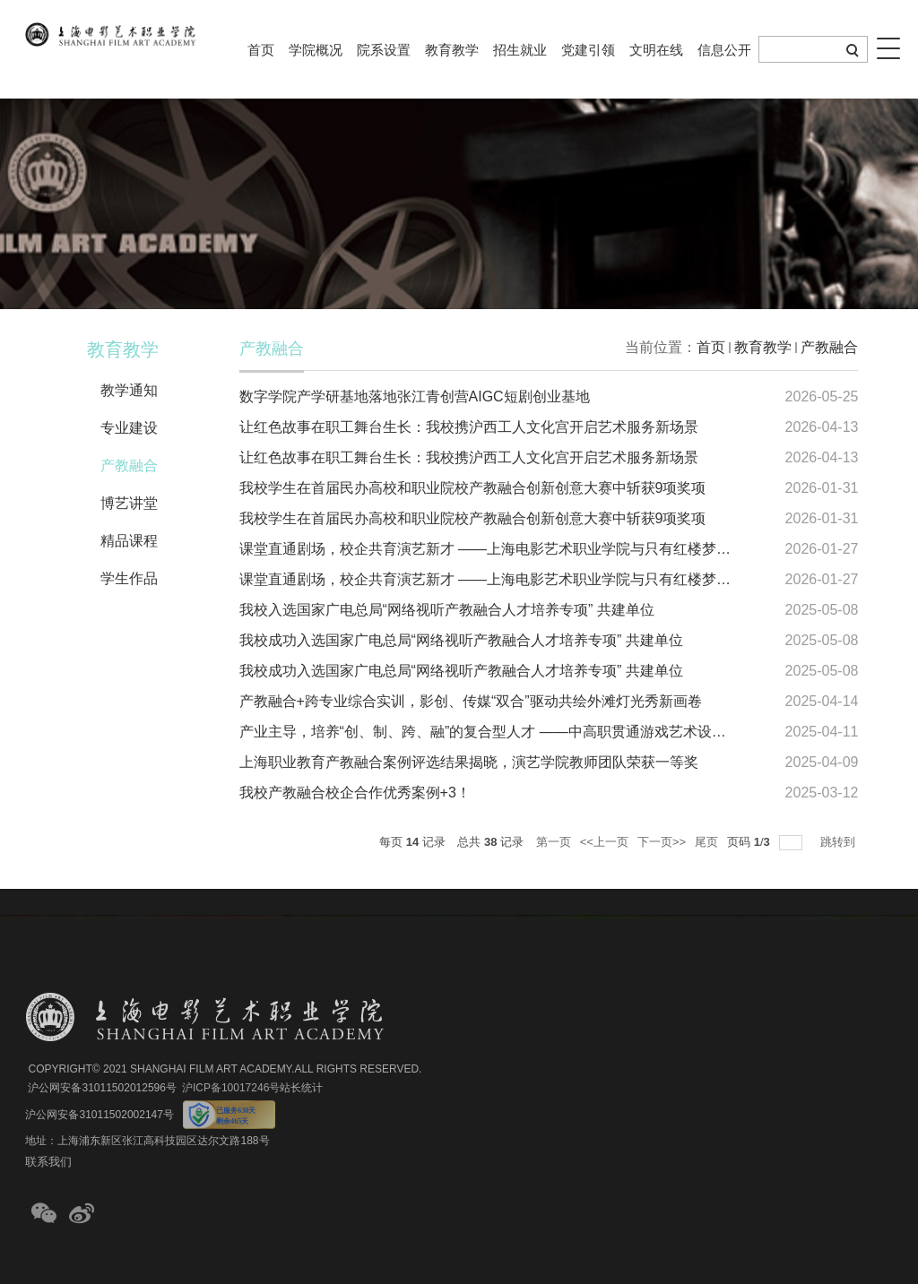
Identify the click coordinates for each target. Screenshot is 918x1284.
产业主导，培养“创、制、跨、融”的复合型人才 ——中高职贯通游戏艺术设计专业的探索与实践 (540, 731)
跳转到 (839, 842)
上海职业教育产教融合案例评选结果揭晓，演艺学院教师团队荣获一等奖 (468, 762)
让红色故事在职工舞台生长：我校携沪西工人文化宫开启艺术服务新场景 (468, 427)
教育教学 (452, 49)
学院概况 (315, 49)
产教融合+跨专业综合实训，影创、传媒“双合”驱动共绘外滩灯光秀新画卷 (470, 701)
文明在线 (656, 49)
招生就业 (520, 49)
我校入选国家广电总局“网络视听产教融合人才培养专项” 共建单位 (446, 609)
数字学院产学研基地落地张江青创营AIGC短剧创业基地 (414, 396)
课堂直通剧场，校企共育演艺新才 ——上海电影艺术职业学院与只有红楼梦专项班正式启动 (528, 548)
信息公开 (724, 49)
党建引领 (588, 49)
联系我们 (48, 1161)
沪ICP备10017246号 (231, 1087)
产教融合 (829, 347)
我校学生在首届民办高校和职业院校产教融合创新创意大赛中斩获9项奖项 (472, 488)
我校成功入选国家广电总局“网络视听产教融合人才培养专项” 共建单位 (461, 640)
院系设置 (384, 49)
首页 (260, 49)
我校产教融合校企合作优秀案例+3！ (355, 792)
